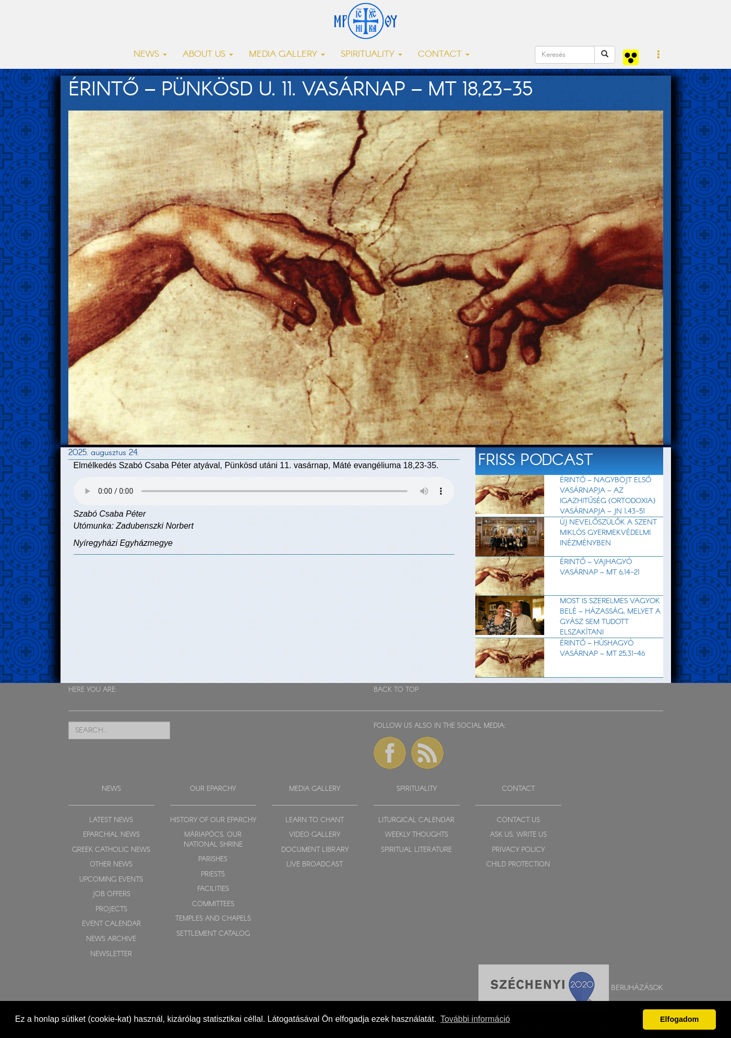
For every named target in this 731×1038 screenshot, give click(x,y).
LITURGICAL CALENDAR (416, 820)
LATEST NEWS (111, 820)
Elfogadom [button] (679, 1019)
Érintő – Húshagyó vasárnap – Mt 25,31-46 (602, 648)
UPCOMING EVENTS (111, 880)
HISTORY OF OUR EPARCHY (213, 820)
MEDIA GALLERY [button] (287, 54)
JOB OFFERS (111, 894)
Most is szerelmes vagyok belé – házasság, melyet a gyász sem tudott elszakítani (610, 617)
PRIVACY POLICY (518, 850)
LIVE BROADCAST (314, 865)
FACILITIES (213, 889)
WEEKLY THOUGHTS (416, 835)
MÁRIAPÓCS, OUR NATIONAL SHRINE (213, 840)
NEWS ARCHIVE (111, 939)
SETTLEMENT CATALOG (213, 934)
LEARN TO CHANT (314, 820)
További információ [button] (475, 1019)
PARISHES (212, 859)
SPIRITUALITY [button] (371, 54)
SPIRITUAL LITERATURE (416, 850)
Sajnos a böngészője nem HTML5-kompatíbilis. (264, 491)
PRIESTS (213, 875)
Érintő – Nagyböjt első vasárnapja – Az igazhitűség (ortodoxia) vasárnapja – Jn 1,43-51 (607, 496)
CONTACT (518, 789)
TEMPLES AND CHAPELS (213, 919)
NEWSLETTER (111, 954)
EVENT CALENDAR (111, 924)
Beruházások (637, 988)
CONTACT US (518, 820)
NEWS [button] (150, 54)
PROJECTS (111, 909)
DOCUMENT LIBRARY (315, 850)
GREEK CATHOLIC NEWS (111, 850)
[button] (658, 55)
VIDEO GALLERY (314, 835)
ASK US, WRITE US (518, 835)
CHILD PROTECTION (518, 865)
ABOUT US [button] (208, 54)
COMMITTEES (213, 904)
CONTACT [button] (444, 54)
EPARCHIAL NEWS (111, 835)
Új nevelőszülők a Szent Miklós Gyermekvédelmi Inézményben (608, 532)
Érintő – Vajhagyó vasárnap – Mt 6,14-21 (600, 567)
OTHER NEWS (111, 865)
